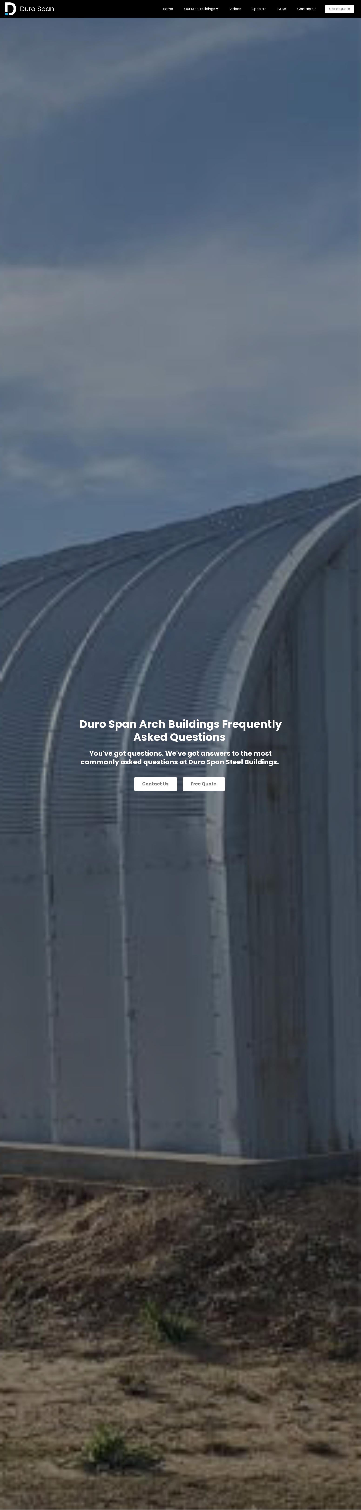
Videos (235, 9)
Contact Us (306, 9)
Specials (259, 9)
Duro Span (37, 8)
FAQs (281, 9)
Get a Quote (339, 9)
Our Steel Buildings (199, 9)
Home (168, 9)
